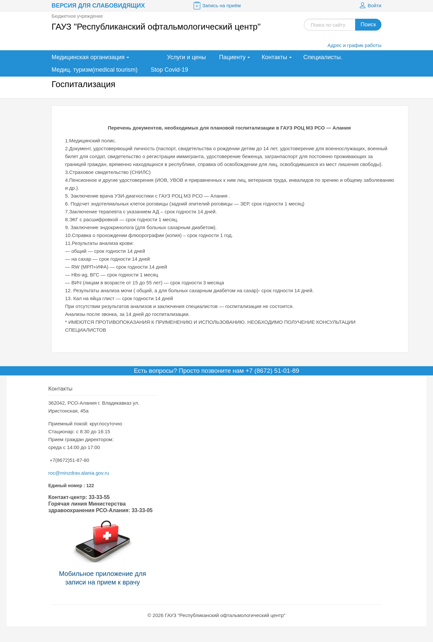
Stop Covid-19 (169, 69)
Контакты (274, 57)
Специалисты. (322, 57)
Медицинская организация (88, 57)
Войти (369, 6)
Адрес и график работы (354, 45)
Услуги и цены (186, 57)
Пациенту (232, 57)
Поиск (368, 24)
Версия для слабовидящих (98, 5)
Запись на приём (216, 6)
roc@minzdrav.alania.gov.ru (78, 473)
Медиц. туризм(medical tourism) (95, 69)
